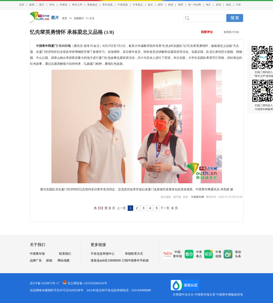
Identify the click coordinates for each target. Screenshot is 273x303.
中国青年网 (198, 196)
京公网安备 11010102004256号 (87, 283)
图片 (41, 4)
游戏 (228, 4)
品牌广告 (36, 260)
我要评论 (207, 32)
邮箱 (49, 260)
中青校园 (123, 4)
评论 (51, 4)
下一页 (164, 208)
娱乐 (150, 4)
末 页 (174, 208)
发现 (218, 4)
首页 (21, 4)
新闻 (31, 4)
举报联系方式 (134, 253)
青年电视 (107, 4)
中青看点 (138, 4)
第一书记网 (194, 4)
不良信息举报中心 (103, 253)
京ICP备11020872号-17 (44, 283)
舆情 (170, 4)
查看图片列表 (231, 32)
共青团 (63, 4)
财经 (160, 4)
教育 (180, 4)
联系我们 (65, 253)
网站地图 (64, 260)
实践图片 (79, 18)
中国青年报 (37, 253)
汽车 (238, 4)
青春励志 (92, 4)
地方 (208, 4)
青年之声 (77, 4)
